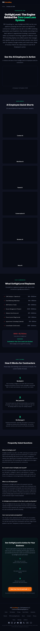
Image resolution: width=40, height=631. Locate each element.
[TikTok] (15, 623)
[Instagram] (12, 623)
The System (12, 612)
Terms (14, 619)
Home (3, 6)
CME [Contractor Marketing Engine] (27, 622)
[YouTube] (18, 623)
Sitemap (19, 619)
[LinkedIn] (21, 623)
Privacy (34, 616)
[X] (24, 623)
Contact (29, 616)
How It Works (25, 612)
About (23, 616)
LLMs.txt (25, 619)
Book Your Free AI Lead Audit (20, 589)
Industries (33, 612)
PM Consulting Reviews (14, 616)
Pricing (18, 612)
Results (5, 616)
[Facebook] (9, 623)
